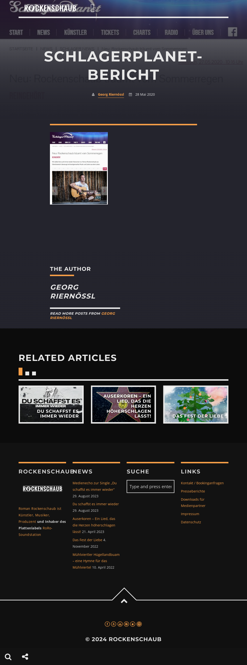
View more (51, 405)
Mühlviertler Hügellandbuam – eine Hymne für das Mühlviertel (96, 561)
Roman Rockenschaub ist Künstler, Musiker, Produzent (40, 515)
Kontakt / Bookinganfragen (202, 483)
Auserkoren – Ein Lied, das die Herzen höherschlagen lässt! (94, 525)
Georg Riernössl (111, 94)
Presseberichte (193, 491)
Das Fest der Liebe (87, 540)
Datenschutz (191, 522)
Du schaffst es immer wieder (96, 504)
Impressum (190, 514)
